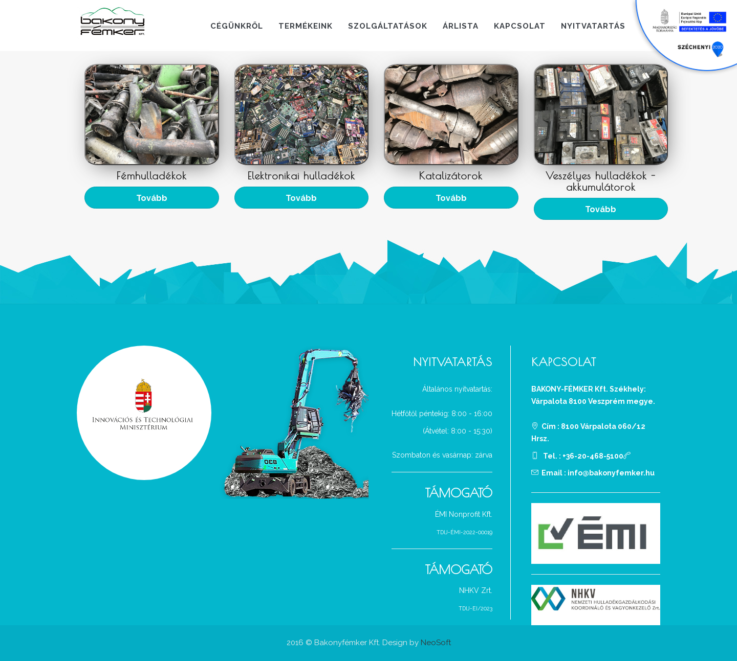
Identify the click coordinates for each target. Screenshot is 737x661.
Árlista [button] (461, 26)
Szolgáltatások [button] (387, 26)
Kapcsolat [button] (520, 26)
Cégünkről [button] (236, 26)
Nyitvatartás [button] (593, 26)
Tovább (151, 198)
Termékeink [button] (305, 26)
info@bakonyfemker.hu (611, 473)
